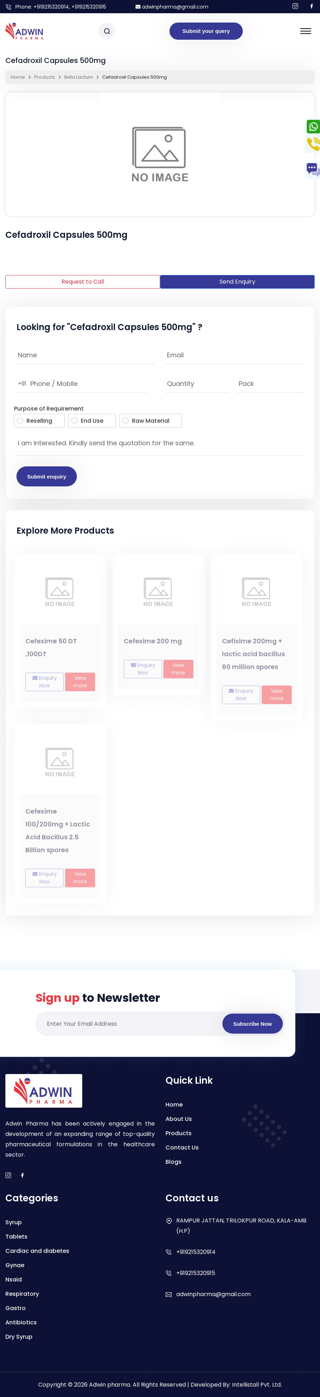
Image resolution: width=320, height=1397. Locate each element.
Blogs (174, 1162)
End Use (87, 421)
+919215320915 (195, 1273)
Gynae (14, 1265)
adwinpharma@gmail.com (172, 6)
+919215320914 (51, 6)
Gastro (15, 1308)
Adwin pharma (109, 1385)
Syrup (13, 1222)
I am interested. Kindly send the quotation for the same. (160, 445)
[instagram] (8, 1176)
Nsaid (13, 1279)
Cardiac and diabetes (37, 1251)
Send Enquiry (237, 282)
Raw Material (145, 421)
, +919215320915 (87, 6)
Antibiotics (21, 1322)
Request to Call (82, 282)
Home (18, 77)
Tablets (16, 1236)
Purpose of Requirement (49, 409)
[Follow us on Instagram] (295, 6)
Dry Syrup (19, 1337)
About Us (179, 1119)
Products (44, 77)
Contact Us (182, 1147)
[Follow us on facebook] (312, 6)
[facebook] (22, 1176)
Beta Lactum (78, 77)
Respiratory (22, 1294)
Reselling (34, 421)
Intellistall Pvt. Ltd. (257, 1385)
